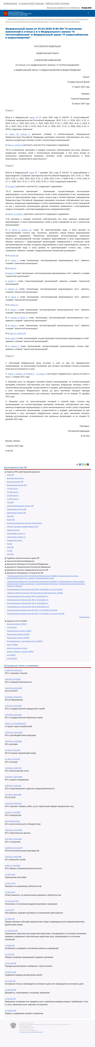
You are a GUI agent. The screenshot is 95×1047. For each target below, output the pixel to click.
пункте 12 (13, 289)
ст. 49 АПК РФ (10, 999)
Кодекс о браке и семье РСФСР (20, 652)
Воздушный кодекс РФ (16, 485)
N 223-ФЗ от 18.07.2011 (13, 803)
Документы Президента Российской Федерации (27, 564)
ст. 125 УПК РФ (10, 972)
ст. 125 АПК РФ (10, 1010)
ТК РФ (9, 544)
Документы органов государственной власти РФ (27, 570)
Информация (10, 3)
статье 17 (13, 305)
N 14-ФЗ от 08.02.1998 (13, 795)
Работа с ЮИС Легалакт (57, 3)
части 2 (12, 268)
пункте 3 (11, 273)
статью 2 (12, 186)
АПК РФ (10, 475)
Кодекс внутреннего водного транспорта (24, 523)
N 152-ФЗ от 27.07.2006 (13, 830)
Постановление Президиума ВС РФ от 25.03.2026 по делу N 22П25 (35, 589)
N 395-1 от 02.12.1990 (12, 866)
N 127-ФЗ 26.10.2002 (12, 821)
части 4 (14, 297)
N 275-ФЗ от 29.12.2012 (13, 715)
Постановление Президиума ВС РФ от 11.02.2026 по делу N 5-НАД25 (35, 614)
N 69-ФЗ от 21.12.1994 (12, 679)
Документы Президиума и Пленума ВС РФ (25, 573)
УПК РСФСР (12, 658)
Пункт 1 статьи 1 (16, 374)
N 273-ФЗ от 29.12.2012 (13, 697)
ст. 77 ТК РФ (9, 954)
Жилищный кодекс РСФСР (18, 634)
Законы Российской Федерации (20, 561)
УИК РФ (10, 547)
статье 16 (13, 255)
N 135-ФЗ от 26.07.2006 (13, 777)
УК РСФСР (11, 655)
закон (32, 117)
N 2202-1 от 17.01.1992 (12, 812)
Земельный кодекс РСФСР (18, 638)
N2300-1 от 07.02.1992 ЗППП (15, 724)
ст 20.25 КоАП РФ (12, 901)
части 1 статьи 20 (17, 333)
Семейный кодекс (14, 540)
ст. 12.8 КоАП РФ (11, 931)
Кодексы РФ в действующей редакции (23, 472)
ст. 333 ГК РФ (10, 874)
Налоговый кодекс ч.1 (16, 533)
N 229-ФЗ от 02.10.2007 (13, 848)
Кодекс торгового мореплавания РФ (22, 527)
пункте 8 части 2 (19, 318)
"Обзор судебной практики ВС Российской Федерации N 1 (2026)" (35, 593)
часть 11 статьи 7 (16, 214)
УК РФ (9, 551)
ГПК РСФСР (12, 627)
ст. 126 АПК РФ (10, 990)
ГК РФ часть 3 (12, 495)
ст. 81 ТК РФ (9, 910)
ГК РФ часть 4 (13, 499)
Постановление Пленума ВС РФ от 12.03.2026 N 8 (27, 600)
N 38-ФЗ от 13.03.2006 (13, 741)
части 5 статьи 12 (22, 230)
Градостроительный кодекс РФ (20, 506)
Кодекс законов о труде (17, 648)
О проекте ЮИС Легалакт (31, 3)
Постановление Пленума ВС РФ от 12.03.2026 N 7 (27, 603)
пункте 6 (12, 281)
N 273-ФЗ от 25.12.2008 (13, 732)
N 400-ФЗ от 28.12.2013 (13, 670)
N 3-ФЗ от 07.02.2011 (12, 759)
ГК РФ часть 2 (12, 492)
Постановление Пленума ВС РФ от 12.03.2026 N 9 (27, 596)
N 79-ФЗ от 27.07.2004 (13, 706)
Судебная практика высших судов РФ (23, 558)
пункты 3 (30, 374)
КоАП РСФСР (12, 645)
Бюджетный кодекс (15, 478)
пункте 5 (15, 346)
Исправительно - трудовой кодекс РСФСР (25, 641)
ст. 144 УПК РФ (10, 963)
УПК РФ (10, 554)
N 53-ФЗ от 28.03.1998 (13, 857)
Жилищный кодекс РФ (16, 509)
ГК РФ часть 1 (12, 489)
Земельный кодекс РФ (16, 513)
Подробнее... (84, 617)
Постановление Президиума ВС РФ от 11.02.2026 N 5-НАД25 (32, 610)
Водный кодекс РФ (15, 482)
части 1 (14, 260)
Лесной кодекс (13, 530)
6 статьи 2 (41, 374)
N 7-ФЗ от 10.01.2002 (12, 750)
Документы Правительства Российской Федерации (29, 567)
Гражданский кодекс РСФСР (19, 631)
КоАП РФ (11, 520)
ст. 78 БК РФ (9, 919)
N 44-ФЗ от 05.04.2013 (13, 839)
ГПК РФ (10, 502)
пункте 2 (13, 338)
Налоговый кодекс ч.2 (16, 537)
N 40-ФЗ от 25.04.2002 (13, 688)
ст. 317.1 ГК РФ (10, 883)
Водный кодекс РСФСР (17, 624)
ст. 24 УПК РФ (10, 981)
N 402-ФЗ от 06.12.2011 (13, 768)
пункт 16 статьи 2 (19, 134)
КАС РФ (10, 516)
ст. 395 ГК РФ (10, 892)
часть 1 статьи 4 (15, 145)
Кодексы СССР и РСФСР (17, 621)
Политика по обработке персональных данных (31, 1032)
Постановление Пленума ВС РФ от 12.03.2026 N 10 (28, 607)
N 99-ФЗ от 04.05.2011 (13, 786)
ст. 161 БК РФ (9, 945)
